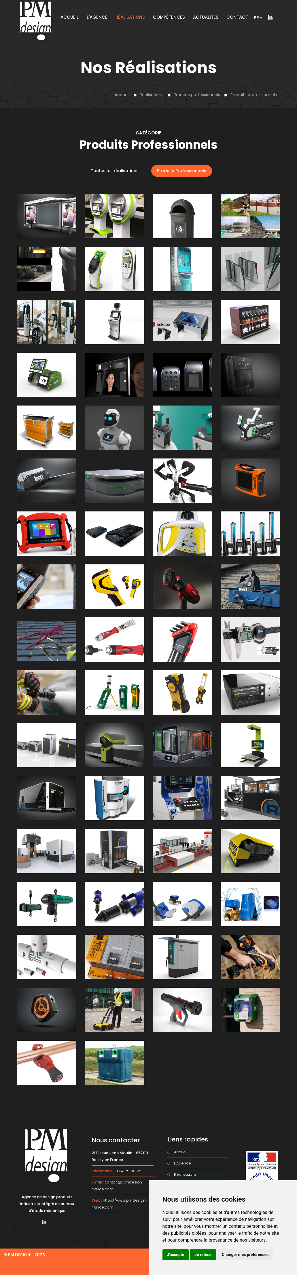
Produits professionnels (197, 95)
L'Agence (97, 17)
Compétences (169, 17)
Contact (237, 17)
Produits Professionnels (181, 171)
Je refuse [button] (202, 1254)
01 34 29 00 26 (127, 1171)
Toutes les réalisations (115, 171)
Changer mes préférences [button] (245, 1254)
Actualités (205, 17)
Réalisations (151, 95)
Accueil (122, 95)
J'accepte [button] (175, 1254)
